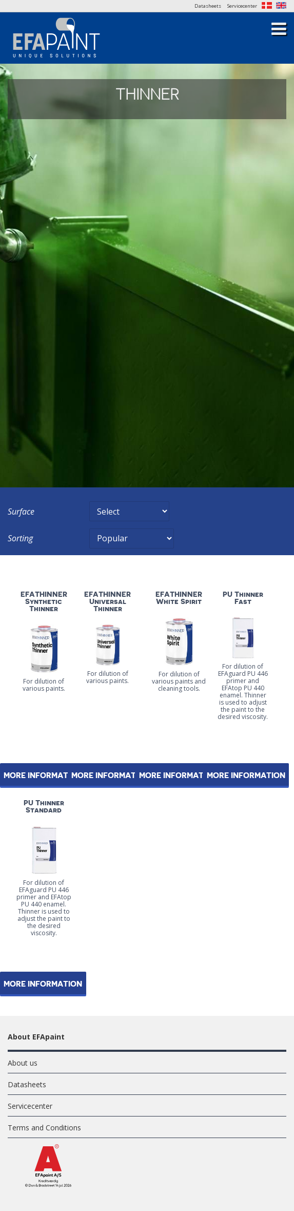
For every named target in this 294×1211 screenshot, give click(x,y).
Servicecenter (242, 6)
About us (22, 1063)
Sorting (20, 538)
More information (110, 776)
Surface (21, 511)
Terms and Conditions (44, 1127)
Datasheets (207, 6)
